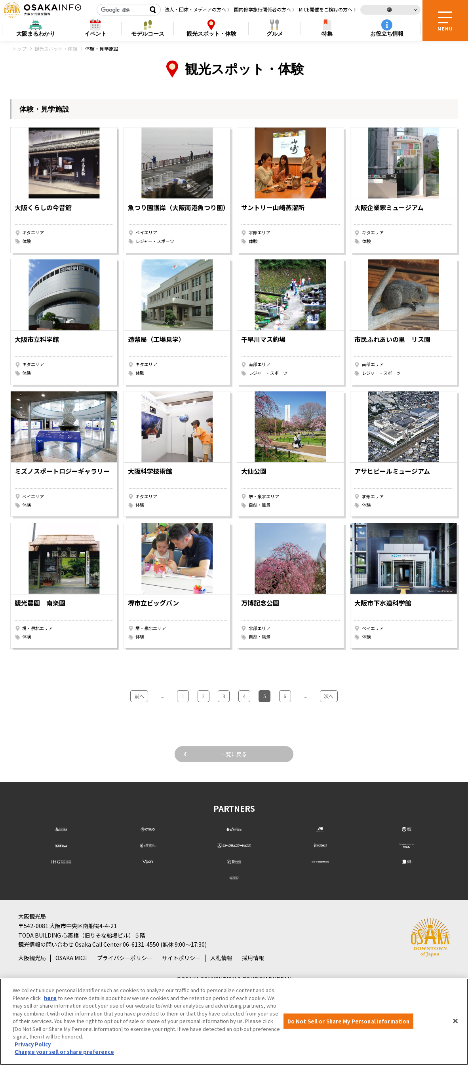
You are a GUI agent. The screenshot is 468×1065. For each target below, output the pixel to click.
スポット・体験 (211, 33)
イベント (95, 33)
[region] (234, 1021)
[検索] (121, 9)
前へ (154, 694)
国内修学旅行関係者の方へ (262, 9)
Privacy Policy (33, 1044)
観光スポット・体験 (55, 48)
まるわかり (35, 33)
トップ (19, 48)
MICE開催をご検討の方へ (325, 9)
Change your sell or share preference (64, 1052)
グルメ (274, 33)
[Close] (455, 1020)
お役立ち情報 (386, 33)
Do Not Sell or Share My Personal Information (348, 1021)
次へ (314, 694)
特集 (327, 33)
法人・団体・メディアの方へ (195, 9)
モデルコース (147, 33)
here (50, 998)
